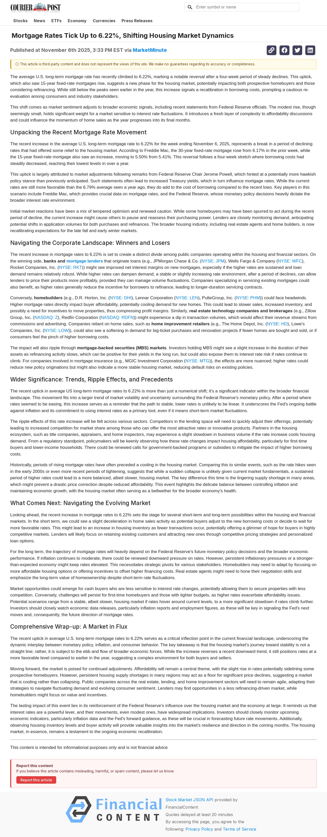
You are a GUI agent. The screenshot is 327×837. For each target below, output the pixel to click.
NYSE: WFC (290, 261)
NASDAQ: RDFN (117, 317)
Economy (77, 20)
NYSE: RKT (70, 267)
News (39, 20)
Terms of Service (239, 829)
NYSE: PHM (248, 297)
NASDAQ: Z (46, 317)
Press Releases (137, 20)
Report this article (36, 780)
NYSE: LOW (56, 330)
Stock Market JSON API (189, 799)
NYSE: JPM (212, 261)
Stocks (20, 20)
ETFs (56, 20)
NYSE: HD (277, 323)
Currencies (104, 20)
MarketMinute (150, 50)
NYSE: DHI (121, 297)
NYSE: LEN (187, 297)
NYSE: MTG (197, 360)
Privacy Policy (199, 829)
